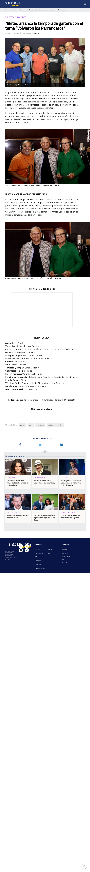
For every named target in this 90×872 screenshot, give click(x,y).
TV (49, 553)
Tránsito (64, 549)
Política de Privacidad (65, 561)
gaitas (22, 425)
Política (37, 557)
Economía (38, 561)
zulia (30, 425)
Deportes (38, 564)
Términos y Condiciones (66, 554)
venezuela (40, 425)
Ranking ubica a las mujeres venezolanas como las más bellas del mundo (71, 482)
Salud (50, 549)
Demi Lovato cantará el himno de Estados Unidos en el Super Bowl (17, 482)
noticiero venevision (55, 425)
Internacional (39, 553)
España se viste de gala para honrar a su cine (17, 516)
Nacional (37, 549)
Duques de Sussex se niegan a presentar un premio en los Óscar (44, 517)
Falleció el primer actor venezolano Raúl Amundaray (44, 481)
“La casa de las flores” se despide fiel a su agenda (70, 516)
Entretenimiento (10, 10)
